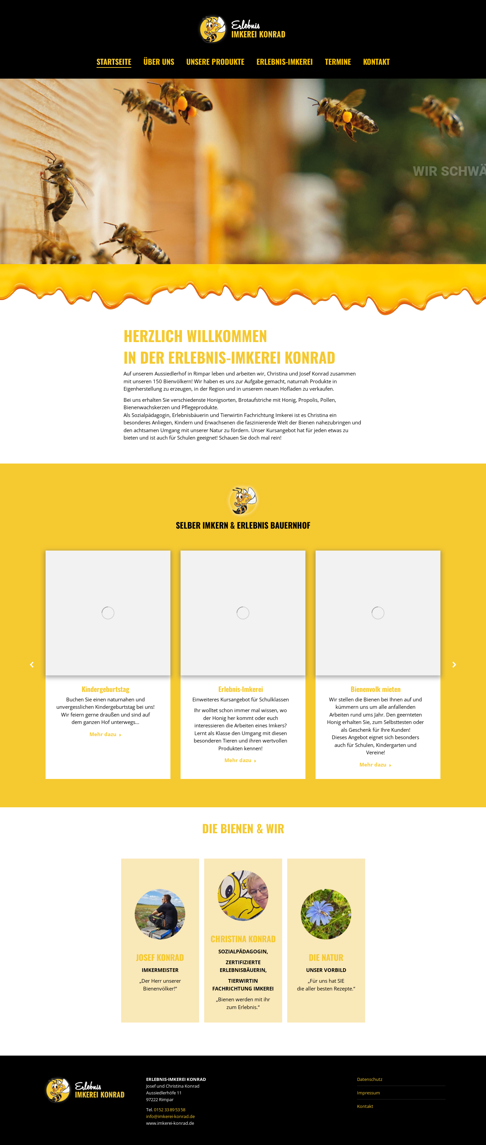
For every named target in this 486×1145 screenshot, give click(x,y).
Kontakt (365, 1106)
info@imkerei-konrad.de (170, 1116)
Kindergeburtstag (105, 689)
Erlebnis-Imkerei (240, 689)
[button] (32, 665)
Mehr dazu (105, 734)
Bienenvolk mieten (376, 689)
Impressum (368, 1093)
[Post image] (108, 613)
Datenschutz (369, 1079)
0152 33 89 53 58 (169, 1110)
